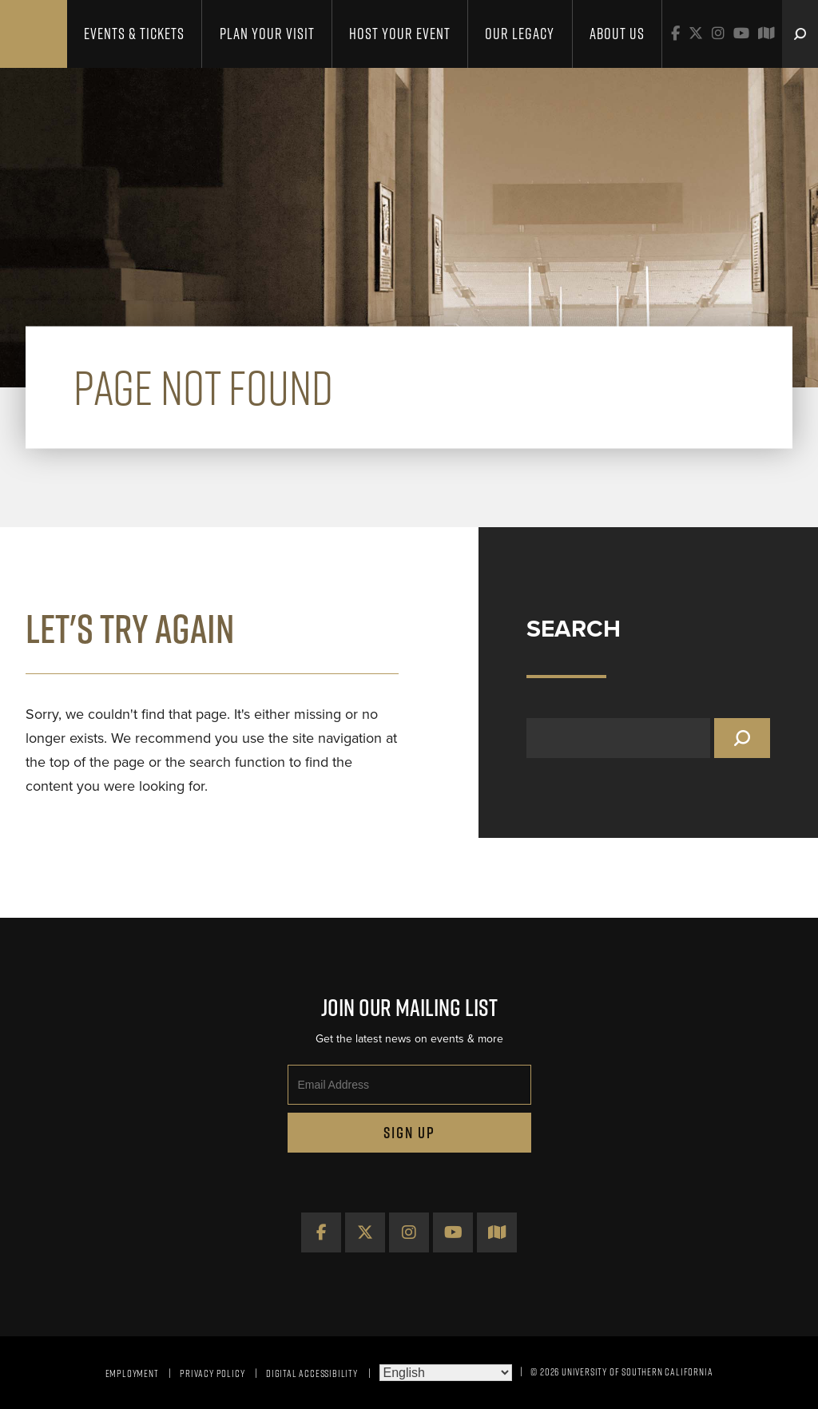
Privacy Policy (212, 1373)
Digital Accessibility (312, 1373)
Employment (132, 1373)
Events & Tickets (134, 33)
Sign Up (409, 1132)
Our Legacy (519, 33)
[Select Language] (445, 1372)
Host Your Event (400, 33)
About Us (617, 33)
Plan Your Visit (267, 33)
